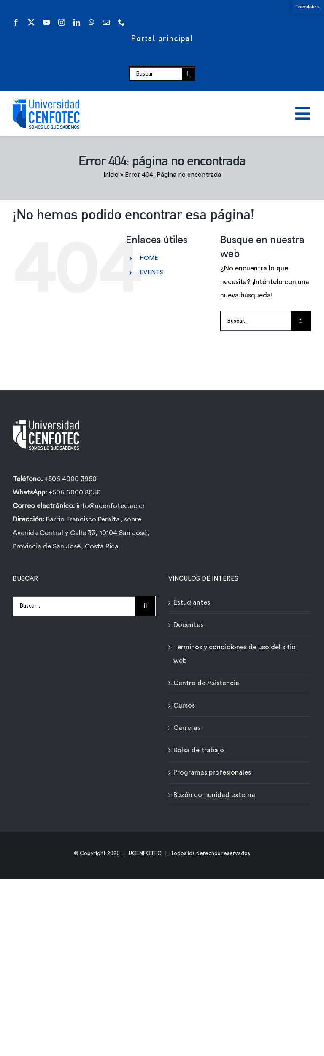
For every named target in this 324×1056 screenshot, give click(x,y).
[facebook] (16, 22)
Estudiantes (191, 602)
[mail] (106, 22)
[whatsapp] (91, 22)
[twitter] (31, 22)
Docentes (188, 624)
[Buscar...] (256, 321)
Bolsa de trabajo (198, 750)
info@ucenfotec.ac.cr (110, 505)
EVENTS (151, 272)
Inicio (111, 175)
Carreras (186, 727)
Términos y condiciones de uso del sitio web (234, 654)
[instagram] (61, 22)
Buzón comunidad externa (214, 794)
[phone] (121, 22)
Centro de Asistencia (206, 683)
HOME (149, 258)
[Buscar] (156, 74)
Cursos (184, 705)
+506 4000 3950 (70, 478)
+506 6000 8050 (74, 492)
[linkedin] (76, 22)
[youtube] (46, 22)
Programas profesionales (212, 772)
